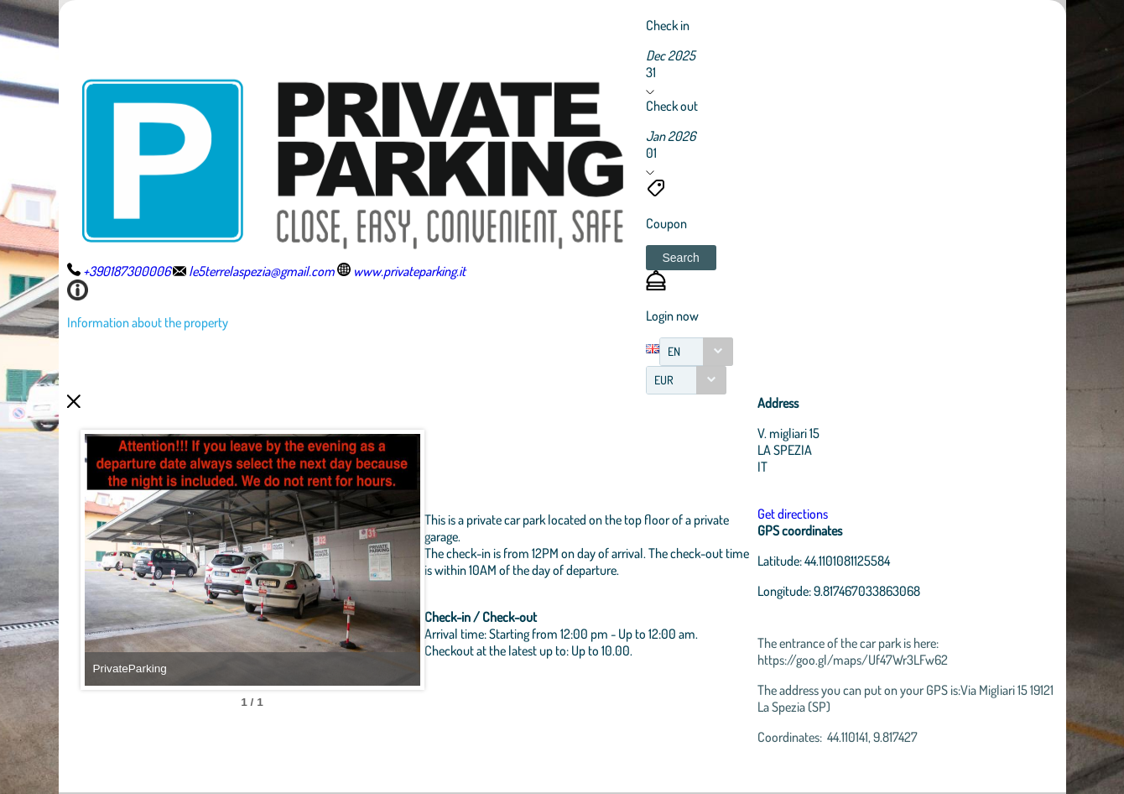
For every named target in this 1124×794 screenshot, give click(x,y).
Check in (667, 25)
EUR (664, 380)
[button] (681, 257)
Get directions (792, 513)
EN (674, 351)
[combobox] (696, 351)
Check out (672, 105)
